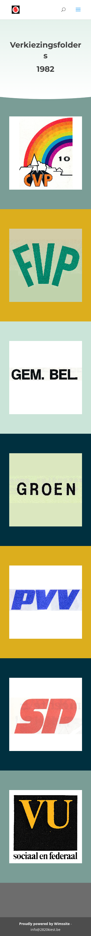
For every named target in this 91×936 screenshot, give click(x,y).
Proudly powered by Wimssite (44, 923)
